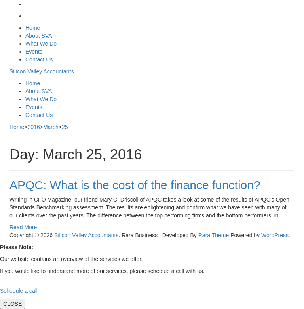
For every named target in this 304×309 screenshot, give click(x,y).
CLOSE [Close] (12, 304)
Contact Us (39, 59)
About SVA (38, 36)
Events (33, 51)
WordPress (275, 235)
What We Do (41, 43)
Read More (23, 227)
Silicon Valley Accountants (42, 71)
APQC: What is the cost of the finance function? (135, 185)
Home (32, 28)
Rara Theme (213, 235)
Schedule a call (19, 291)
